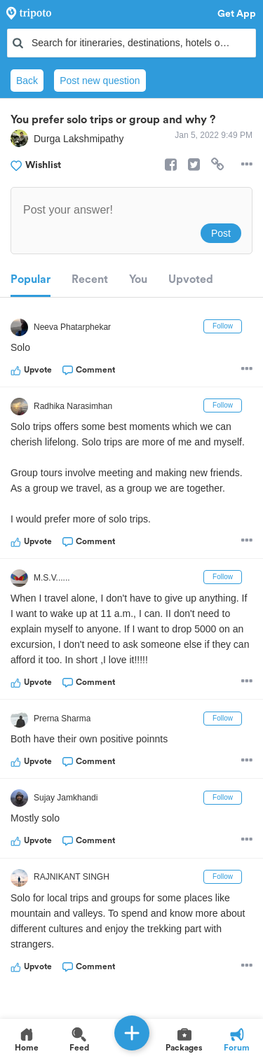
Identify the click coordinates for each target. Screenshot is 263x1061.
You (138, 279)
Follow (223, 326)
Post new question (100, 80)
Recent (90, 279)
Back (27, 80)
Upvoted (190, 279)
